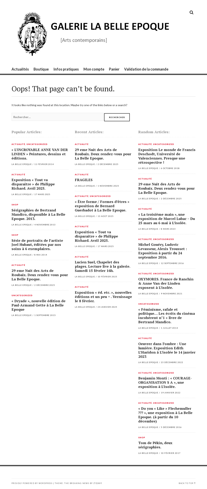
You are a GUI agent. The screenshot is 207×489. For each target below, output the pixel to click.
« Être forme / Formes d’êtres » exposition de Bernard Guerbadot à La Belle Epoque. (102, 205)
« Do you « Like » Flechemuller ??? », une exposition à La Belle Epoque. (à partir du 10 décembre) (165, 415)
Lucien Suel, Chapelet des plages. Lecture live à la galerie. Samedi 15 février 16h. (102, 266)
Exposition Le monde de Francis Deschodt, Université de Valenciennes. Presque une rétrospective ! (166, 156)
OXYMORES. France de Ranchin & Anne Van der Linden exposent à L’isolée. (165, 283)
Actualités (20, 69)
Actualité (18, 144)
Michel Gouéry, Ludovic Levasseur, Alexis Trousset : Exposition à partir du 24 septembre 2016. (162, 251)
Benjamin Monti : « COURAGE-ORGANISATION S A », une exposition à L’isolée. (165, 382)
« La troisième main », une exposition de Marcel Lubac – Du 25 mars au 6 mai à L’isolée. (166, 218)
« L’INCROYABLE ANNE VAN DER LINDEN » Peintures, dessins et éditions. (40, 154)
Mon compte (93, 69)
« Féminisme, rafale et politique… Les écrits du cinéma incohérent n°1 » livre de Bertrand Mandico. (166, 315)
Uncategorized (37, 144)
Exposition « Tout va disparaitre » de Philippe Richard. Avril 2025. (33, 184)
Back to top (186, 483)
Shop (15, 205)
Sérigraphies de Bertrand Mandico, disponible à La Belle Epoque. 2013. (38, 214)
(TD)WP (97, 483)
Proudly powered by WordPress (32, 483)
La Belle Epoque (22, 164)
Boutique (41, 69)
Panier (114, 69)
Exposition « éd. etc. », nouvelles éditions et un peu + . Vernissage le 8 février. (103, 296)
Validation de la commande (146, 69)
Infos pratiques (66, 69)
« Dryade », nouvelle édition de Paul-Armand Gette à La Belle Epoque (38, 305)
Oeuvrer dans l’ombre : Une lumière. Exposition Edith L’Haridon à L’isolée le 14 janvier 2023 (166, 350)
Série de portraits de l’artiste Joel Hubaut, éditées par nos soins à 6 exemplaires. (37, 244)
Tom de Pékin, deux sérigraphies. (155, 444)
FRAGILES (84, 179)
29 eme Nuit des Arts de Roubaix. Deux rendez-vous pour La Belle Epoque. (40, 274)
